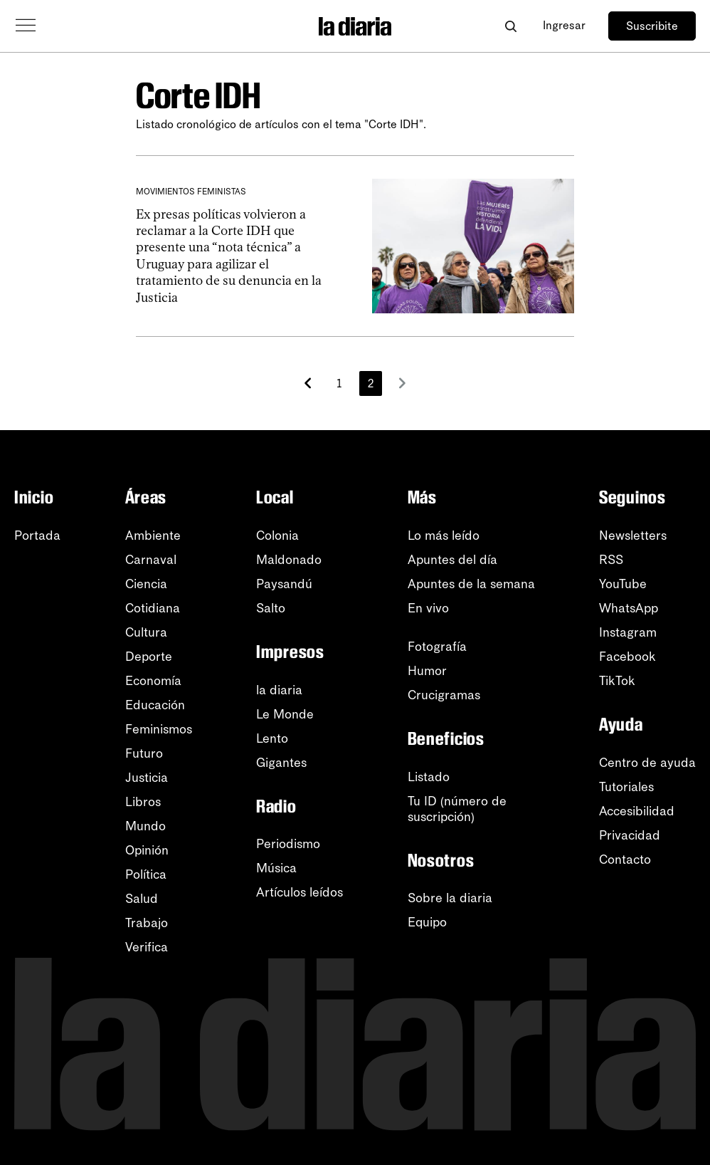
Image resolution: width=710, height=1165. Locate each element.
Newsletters (633, 535)
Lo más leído (443, 535)
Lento (272, 738)
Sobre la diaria (450, 898)
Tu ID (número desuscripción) (457, 809)
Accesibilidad (636, 811)
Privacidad (629, 835)
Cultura (146, 632)
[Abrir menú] (25, 25)
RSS (611, 560)
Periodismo (288, 844)
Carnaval (150, 560)
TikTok (617, 681)
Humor (427, 671)
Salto (270, 608)
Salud (141, 899)
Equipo (427, 922)
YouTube (623, 584)
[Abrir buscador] (510, 26)
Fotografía (437, 646)
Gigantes (281, 762)
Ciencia (146, 584)
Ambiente (153, 535)
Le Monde (285, 714)
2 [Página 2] (370, 383)
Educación (155, 705)
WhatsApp (628, 608)
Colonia (277, 535)
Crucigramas (444, 695)
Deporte (148, 656)
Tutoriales (626, 787)
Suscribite (652, 26)
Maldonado (289, 560)
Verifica (146, 947)
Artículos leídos (299, 892)
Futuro (144, 753)
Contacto (625, 859)
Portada (37, 535)
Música (276, 868)
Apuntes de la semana (471, 584)
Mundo (145, 826)
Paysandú (284, 584)
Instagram (628, 632)
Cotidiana (152, 608)
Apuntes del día (452, 560)
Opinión (147, 850)
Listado (429, 777)
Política (145, 874)
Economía (153, 681)
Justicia (146, 777)
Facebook (627, 656)
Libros (143, 802)
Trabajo (146, 923)
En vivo (428, 608)
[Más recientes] (308, 383)
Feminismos (158, 729)
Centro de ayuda (647, 762)
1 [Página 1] (339, 383)
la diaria (279, 690)
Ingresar (564, 25)
